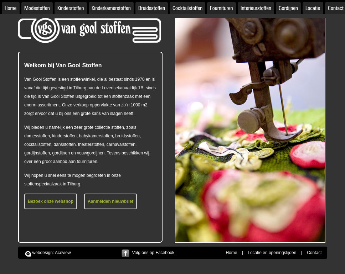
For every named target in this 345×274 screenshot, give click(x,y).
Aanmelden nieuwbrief (110, 201)
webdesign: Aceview (51, 252)
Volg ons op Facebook (153, 252)
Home (231, 252)
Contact (314, 252)
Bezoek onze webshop (50, 201)
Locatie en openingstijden (272, 252)
